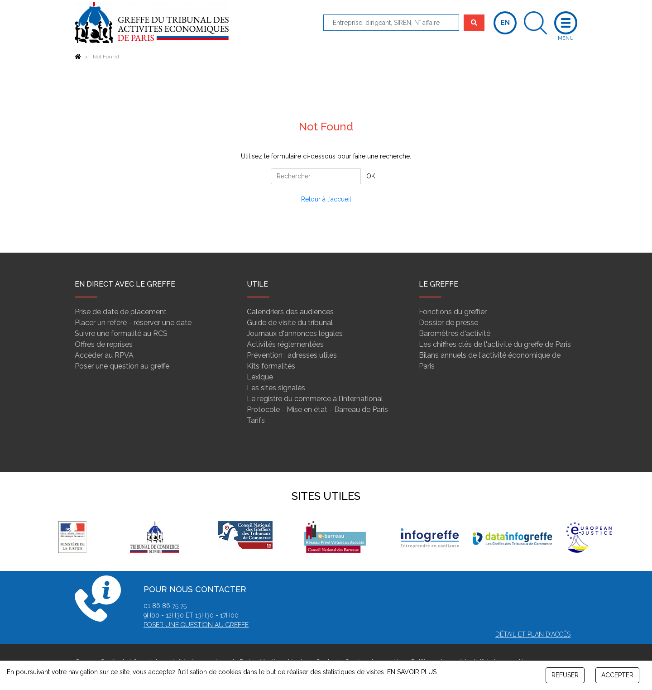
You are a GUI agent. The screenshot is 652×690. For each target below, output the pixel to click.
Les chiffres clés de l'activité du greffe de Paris (495, 344)
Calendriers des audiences (290, 311)
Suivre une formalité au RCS (121, 333)
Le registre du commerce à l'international (315, 398)
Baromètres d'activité (454, 333)
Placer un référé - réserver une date (133, 322)
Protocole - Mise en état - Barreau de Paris (317, 409)
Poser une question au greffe (122, 366)
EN (505, 22)
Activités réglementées (285, 344)
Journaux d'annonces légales (295, 333)
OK (370, 176)
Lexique (260, 377)
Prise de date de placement (121, 311)
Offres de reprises (104, 344)
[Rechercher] (316, 176)
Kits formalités (271, 366)
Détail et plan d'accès (532, 634)
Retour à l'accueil (326, 199)
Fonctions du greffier (453, 311)
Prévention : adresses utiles (292, 355)
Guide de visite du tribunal (290, 322)
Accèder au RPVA (104, 355)
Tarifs (256, 420)
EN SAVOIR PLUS (411, 672)
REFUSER (565, 675)
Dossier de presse (448, 322)
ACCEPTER (617, 675)
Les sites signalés (276, 387)
